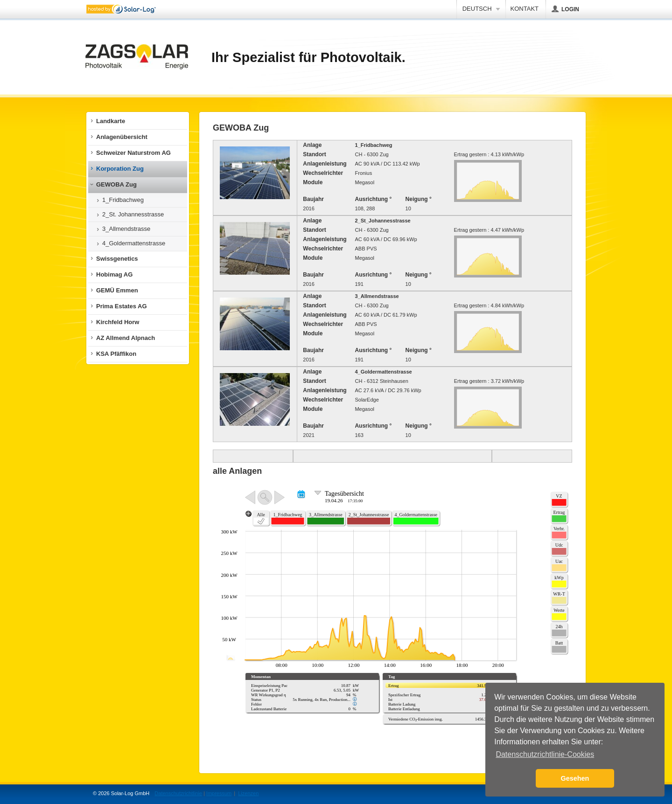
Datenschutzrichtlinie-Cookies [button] (545, 754)
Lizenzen (248, 793)
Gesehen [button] (575, 778)
